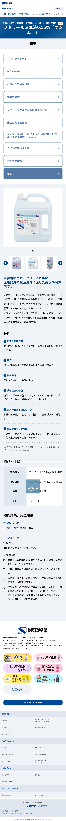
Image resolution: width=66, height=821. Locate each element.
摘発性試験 (13, 97)
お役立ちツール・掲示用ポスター (40, 761)
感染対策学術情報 (40, 755)
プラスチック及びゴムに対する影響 (27, 110)
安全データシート (40, 795)
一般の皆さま (6, 768)
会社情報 (4, 721)
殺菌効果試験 (14, 161)
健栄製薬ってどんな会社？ (33, 702)
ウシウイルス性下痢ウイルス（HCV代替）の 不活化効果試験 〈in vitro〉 (32, 135)
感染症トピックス (7, 755)
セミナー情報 (6, 761)
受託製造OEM (6, 795)
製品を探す (5, 775)
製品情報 (4, 748)
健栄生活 (37, 775)
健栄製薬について (8, 714)
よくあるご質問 (7, 782)
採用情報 (4, 727)
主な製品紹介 (39, 748)
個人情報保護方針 (40, 727)
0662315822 (35, 806)
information (14, 71)
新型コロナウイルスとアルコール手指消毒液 (42, 721)
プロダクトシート (17, 58)
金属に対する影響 (17, 122)
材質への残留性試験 (18, 84)
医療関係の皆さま (8, 741)
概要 (9, 174)
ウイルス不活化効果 (18, 148)
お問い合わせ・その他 (10, 788)
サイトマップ (6, 734)
